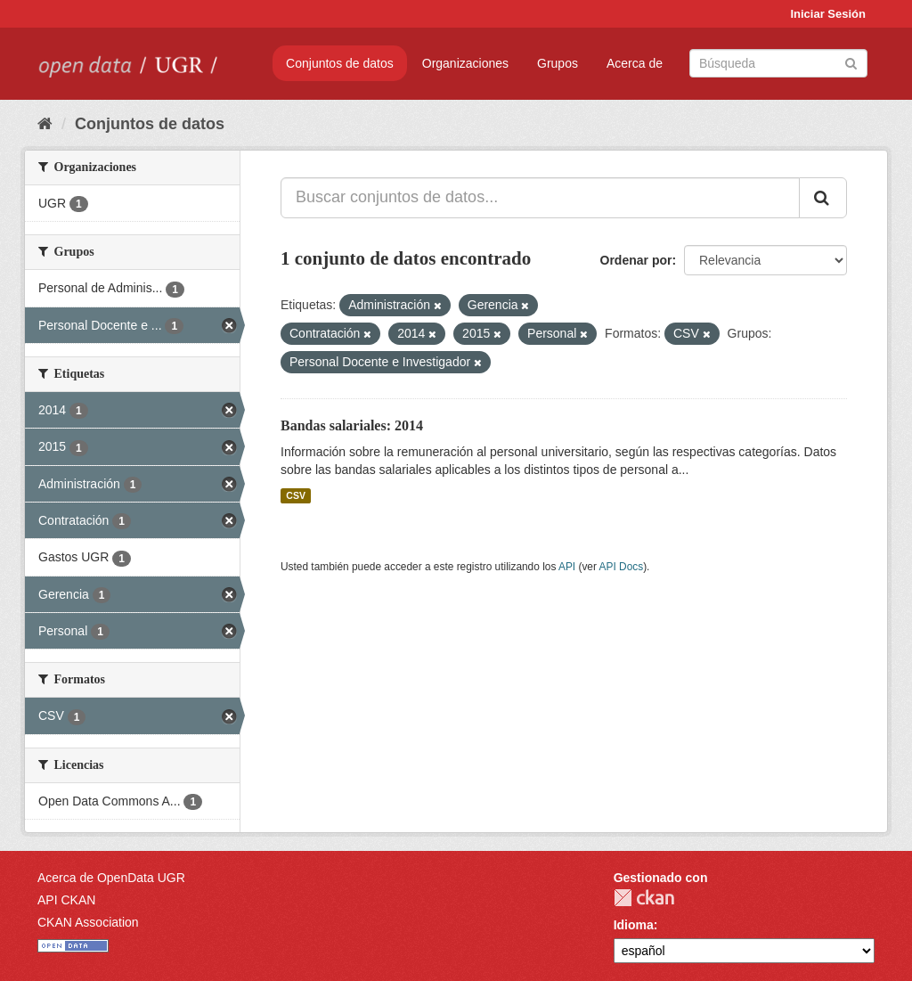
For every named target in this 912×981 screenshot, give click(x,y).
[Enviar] (851, 61)
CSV (295, 495)
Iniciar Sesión (828, 13)
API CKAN (66, 900)
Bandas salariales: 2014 (352, 425)
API (566, 566)
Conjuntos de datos (340, 63)
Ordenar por (636, 260)
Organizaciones (465, 63)
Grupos (557, 63)
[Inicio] (45, 124)
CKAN (644, 897)
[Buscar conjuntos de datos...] (540, 197)
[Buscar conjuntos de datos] (778, 63)
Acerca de (635, 63)
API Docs (621, 566)
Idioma (634, 925)
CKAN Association (88, 922)
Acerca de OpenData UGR (111, 878)
